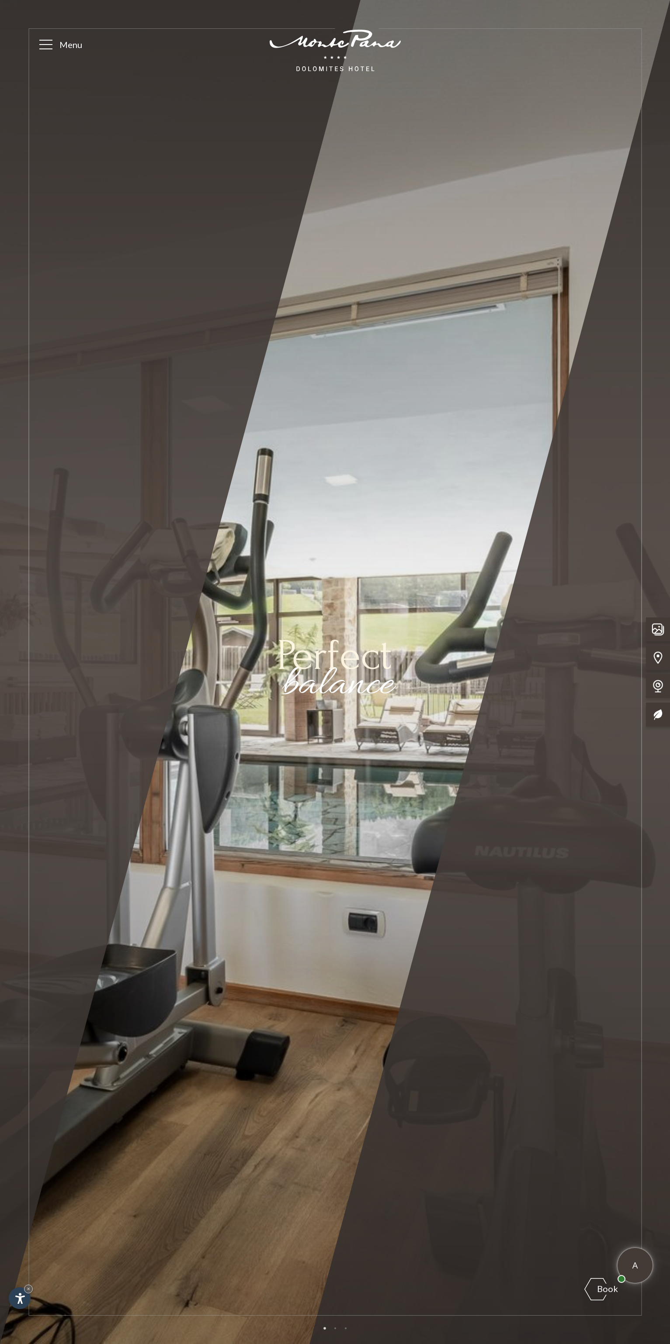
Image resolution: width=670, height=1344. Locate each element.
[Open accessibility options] (20, 1298)
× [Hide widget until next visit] (28, 1288)
